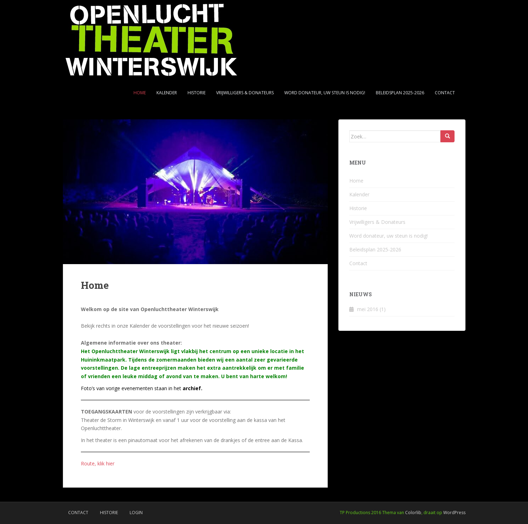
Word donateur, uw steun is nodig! (324, 93)
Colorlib (413, 513)
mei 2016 (367, 309)
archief (192, 388)
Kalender (166, 93)
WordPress (454, 513)
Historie (197, 93)
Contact (445, 93)
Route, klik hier (97, 463)
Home (140, 93)
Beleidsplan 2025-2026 (400, 93)
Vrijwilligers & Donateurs (245, 93)
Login (136, 513)
